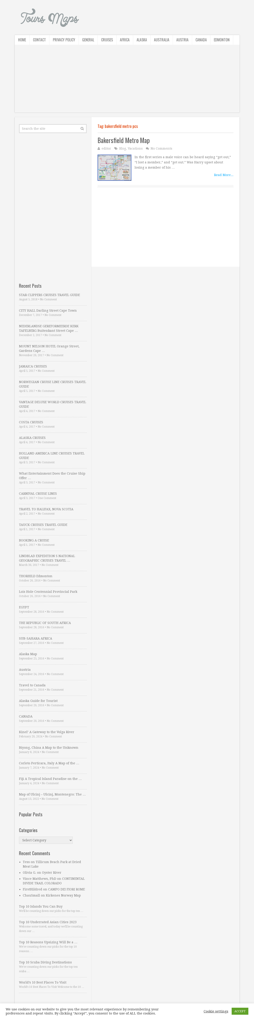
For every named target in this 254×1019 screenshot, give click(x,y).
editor (106, 148)
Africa (125, 39)
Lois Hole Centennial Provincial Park (48, 591)
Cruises (107, 39)
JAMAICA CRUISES (33, 366)
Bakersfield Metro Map (124, 140)
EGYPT (24, 607)
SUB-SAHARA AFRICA (35, 638)
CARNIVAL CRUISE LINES (38, 493)
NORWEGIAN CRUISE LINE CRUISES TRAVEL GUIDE (52, 384)
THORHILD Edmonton (35, 576)
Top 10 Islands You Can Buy (41, 906)
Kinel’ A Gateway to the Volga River (46, 732)
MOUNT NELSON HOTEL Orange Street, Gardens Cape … (49, 348)
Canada (201, 39)
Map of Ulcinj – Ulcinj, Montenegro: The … (52, 794)
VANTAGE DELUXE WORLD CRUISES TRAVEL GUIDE (52, 404)
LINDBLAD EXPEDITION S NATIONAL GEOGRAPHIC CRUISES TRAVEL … (47, 558)
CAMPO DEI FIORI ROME (66, 889)
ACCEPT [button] (240, 1011)
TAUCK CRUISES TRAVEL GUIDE (43, 525)
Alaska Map (28, 654)
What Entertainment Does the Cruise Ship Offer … (52, 476)
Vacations (135, 148)
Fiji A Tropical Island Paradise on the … (50, 779)
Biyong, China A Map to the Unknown (48, 747)
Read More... (223, 175)
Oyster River (51, 872)
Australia (161, 39)
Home (22, 39)
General (88, 39)
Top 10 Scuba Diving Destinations (45, 962)
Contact (39, 39)
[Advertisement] (127, 81)
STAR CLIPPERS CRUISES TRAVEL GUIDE (49, 295)
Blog (122, 148)
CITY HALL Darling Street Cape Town (48, 310)
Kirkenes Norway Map (63, 895)
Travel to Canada (32, 685)
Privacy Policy (64, 39)
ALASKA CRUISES (32, 438)
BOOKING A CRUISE (34, 540)
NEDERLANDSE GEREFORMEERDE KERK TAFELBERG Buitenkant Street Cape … (49, 328)
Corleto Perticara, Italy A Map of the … (49, 763)
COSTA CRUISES (31, 422)
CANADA (26, 716)
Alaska (142, 39)
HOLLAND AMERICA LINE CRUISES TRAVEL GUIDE (51, 456)
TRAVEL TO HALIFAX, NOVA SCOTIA (46, 509)
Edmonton (222, 39)
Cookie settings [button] (216, 1011)
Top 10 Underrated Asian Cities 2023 (48, 922)
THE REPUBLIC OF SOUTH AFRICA (45, 623)
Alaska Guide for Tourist (38, 701)
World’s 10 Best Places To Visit (42, 982)
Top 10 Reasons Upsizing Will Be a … (48, 942)
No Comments (161, 148)
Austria (182, 39)
